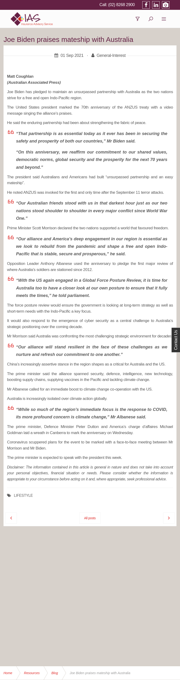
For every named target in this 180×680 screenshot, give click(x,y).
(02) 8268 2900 (128, 4)
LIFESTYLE (23, 496)
